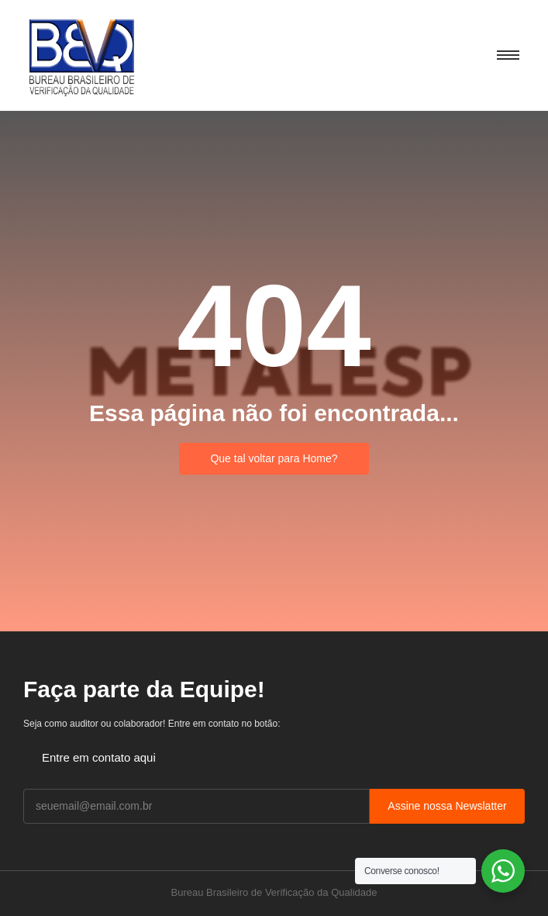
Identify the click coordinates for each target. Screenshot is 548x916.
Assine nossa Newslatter (447, 806)
